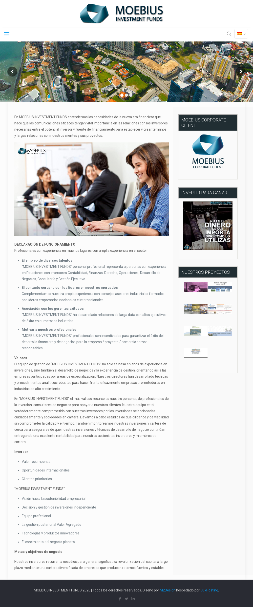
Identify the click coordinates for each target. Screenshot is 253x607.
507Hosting (209, 590)
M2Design (167, 590)
